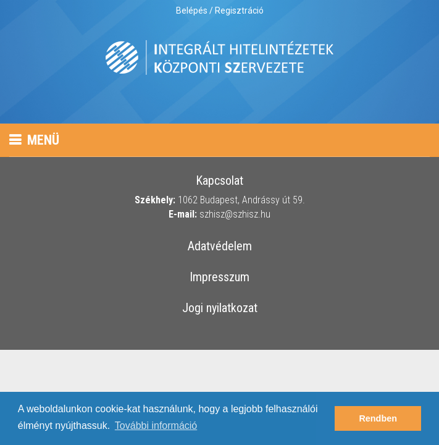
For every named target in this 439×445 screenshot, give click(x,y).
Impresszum (219, 277)
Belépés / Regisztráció (220, 10)
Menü (34, 140)
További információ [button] (156, 425)
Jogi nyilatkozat (219, 308)
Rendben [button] (378, 418)
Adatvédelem (220, 246)
